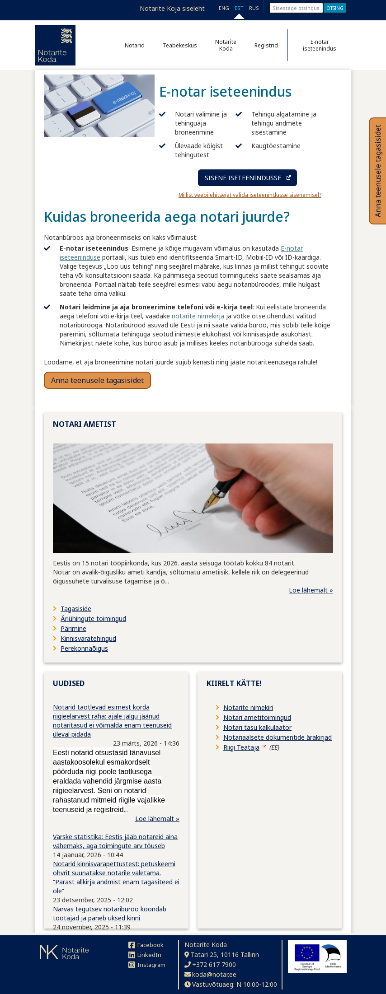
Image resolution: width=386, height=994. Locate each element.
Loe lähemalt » (311, 590)
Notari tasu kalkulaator (257, 727)
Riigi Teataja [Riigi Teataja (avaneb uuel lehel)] (241, 747)
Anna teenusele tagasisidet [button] (97, 380)
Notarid (135, 45)
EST (239, 8)
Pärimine (73, 628)
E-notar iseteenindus (319, 45)
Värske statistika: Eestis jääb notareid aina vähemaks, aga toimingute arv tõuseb (115, 841)
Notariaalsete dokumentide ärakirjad (277, 737)
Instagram (146, 964)
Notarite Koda (225, 45)
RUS (254, 8)
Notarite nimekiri (248, 707)
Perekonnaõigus (84, 648)
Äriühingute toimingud (93, 618)
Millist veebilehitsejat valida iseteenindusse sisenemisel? (250, 195)
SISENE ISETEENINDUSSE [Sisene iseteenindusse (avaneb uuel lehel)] (243, 177)
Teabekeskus (180, 45)
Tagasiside (76, 608)
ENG (224, 8)
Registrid (266, 45)
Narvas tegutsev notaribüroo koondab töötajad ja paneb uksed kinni (109, 913)
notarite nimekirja (198, 316)
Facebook (146, 944)
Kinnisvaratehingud (88, 638)
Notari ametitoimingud (257, 717)
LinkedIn (144, 954)
